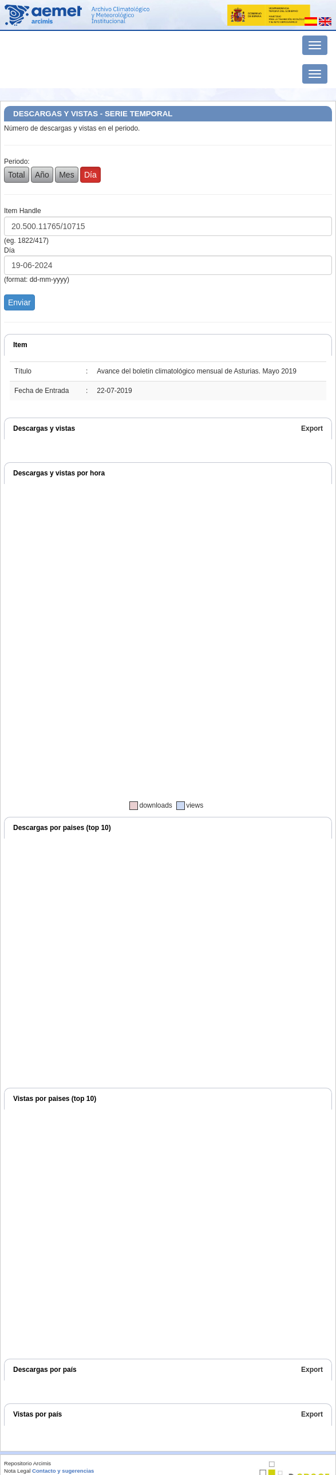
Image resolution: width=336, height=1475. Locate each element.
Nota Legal (17, 1471)
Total (16, 174)
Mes (66, 174)
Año (42, 174)
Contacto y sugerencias (63, 1471)
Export (312, 428)
